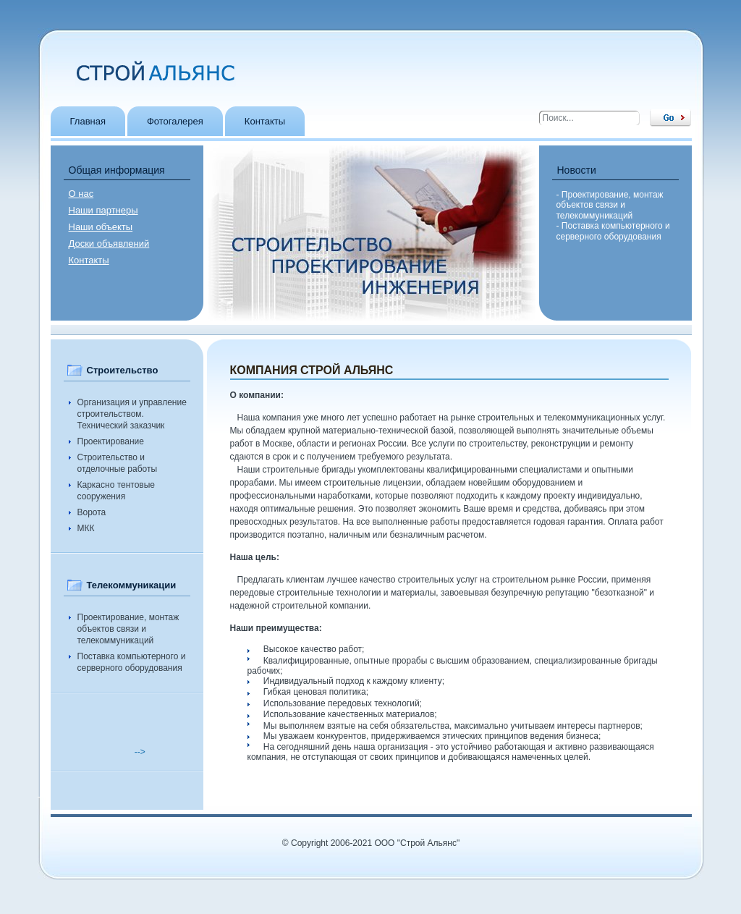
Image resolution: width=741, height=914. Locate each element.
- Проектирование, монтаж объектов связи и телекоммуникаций (610, 205)
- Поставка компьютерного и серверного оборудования (613, 231)
